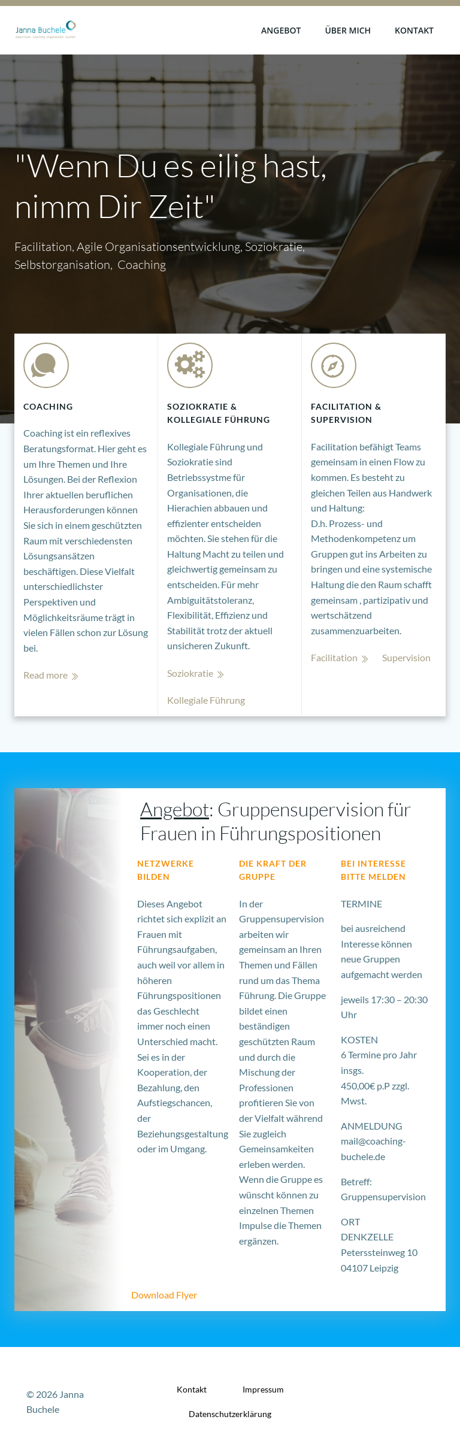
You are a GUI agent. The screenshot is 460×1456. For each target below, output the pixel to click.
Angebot (281, 30)
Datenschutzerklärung (230, 1414)
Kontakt (414, 30)
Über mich (348, 30)
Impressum (263, 1389)
